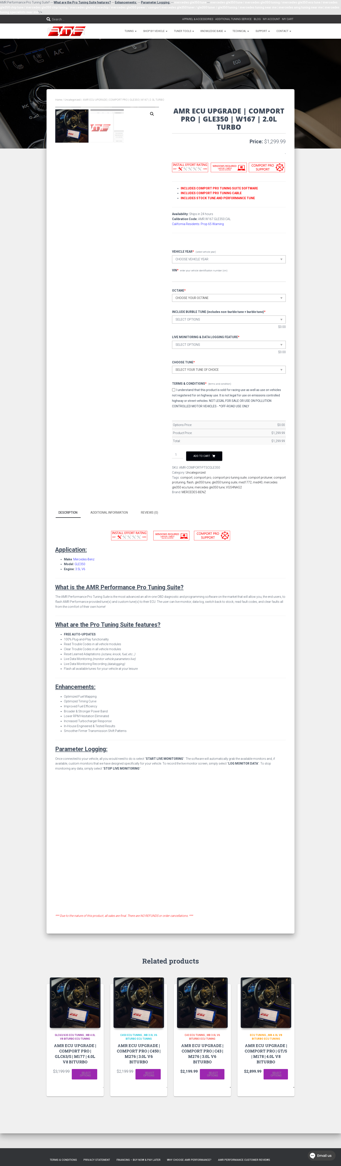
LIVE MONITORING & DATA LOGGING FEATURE (205, 337)
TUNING (131, 31)
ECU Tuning (258, 1035)
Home (58, 99)
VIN (175, 270)
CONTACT (283, 31)
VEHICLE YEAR (183, 251)
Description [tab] (68, 512)
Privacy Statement (97, 1159)
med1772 (245, 482)
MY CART (287, 19)
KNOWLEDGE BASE (213, 31)
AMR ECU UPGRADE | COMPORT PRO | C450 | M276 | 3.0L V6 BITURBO (138, 1054)
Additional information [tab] (109, 512)
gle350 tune (203, 482)
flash (190, 482)
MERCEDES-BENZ (194, 492)
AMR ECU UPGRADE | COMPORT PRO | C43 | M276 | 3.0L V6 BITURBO (202, 1054)
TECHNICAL (240, 31)
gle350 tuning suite (224, 482)
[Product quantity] (177, 454)
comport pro (202, 477)
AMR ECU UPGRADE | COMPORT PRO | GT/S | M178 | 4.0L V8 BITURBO (266, 1054)
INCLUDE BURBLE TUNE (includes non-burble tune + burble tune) (219, 312)
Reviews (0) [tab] (149, 512)
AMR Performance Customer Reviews (244, 1159)
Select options (85, 1074)
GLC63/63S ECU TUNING (69, 1035)
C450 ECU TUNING (131, 1035)
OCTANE (179, 290)
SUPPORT (263, 31)
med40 (257, 482)
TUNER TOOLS (184, 31)
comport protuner (260, 477)
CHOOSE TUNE (183, 362)
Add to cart (201, 456)
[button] (152, 114)
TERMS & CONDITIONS (189, 383)
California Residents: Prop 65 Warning (198, 224)
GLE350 (80, 564)
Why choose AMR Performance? (189, 1159)
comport (186, 477)
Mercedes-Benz (83, 559)
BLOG (257, 19)
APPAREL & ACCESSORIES (197, 19)
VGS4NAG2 (234, 487)
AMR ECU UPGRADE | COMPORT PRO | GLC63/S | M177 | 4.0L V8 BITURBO (75, 1054)
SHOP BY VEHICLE (155, 31)
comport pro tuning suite (230, 477)
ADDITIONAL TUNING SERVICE (233, 19)
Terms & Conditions (63, 1159)
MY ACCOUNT (271, 19)
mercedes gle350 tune (210, 487)
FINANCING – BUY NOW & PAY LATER (138, 1159)
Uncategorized (72, 99)
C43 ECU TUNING (195, 1035)
